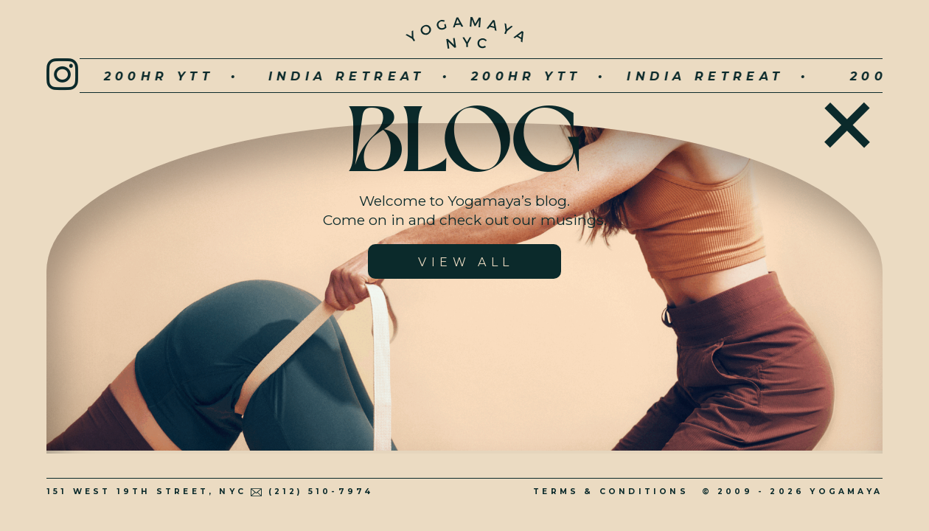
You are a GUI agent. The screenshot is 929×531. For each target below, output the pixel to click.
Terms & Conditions (611, 491)
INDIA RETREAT (297, 76)
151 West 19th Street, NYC (146, 491)
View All (465, 262)
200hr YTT (109, 76)
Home (847, 121)
